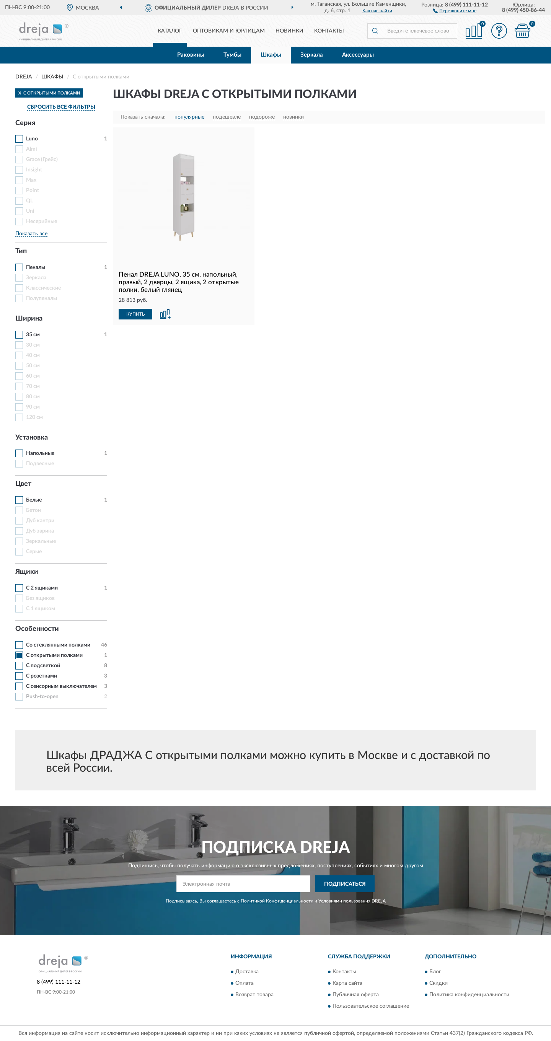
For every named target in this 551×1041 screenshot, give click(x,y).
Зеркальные (41, 541)
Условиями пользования (344, 901)
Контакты (329, 31)
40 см (33, 355)
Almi (31, 149)
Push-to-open (42, 696)
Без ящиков (40, 598)
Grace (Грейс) (42, 159)
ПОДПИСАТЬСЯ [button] (345, 884)
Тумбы (232, 55)
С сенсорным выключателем (61, 686)
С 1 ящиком (40, 608)
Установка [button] (31, 437)
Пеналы (35, 267)
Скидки (438, 983)
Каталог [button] (170, 31)
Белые (34, 500)
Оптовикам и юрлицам (229, 31)
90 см (33, 407)
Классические (43, 288)
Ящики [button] (26, 572)
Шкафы (271, 55)
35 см (33, 334)
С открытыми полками (54, 655)
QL (29, 201)
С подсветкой (43, 665)
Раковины (190, 55)
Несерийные (41, 221)
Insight (34, 170)
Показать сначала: (143, 117)
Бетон (33, 510)
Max (31, 180)
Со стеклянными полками (58, 645)
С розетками (41, 676)
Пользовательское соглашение (371, 1006)
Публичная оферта (356, 994)
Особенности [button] (37, 629)
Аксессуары (358, 55)
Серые (34, 551)
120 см (34, 417)
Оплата (244, 983)
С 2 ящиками (42, 588)
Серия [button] (25, 123)
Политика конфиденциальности (469, 994)
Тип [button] (21, 251)
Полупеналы (41, 298)
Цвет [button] (23, 484)
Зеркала (311, 55)
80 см (33, 396)
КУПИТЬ (135, 314)
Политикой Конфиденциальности (277, 901)
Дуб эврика (40, 531)
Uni (30, 211)
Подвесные (40, 463)
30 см (33, 345)
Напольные (40, 453)
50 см (33, 365)
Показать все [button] (31, 233)
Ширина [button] (28, 318)
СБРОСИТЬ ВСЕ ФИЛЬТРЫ (61, 107)
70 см (33, 386)
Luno (32, 139)
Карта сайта (347, 983)
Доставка (247, 971)
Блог (435, 971)
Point (32, 190)
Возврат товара (254, 994)
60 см (33, 376)
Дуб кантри (40, 520)
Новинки (289, 31)
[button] (454, 10)
